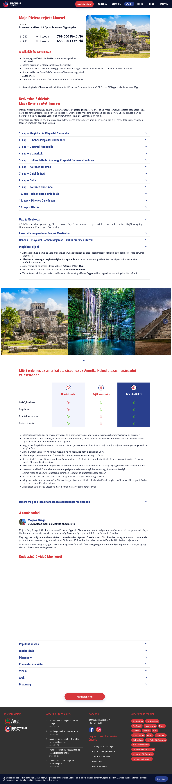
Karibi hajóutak (138, 740)
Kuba (155, 730)
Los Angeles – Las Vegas (103, 746)
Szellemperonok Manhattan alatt (63, 731)
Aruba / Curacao (138, 735)
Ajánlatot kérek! (84, 4)
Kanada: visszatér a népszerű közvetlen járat (62, 762)
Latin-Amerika (160, 735)
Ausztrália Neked (16, 729)
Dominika (146, 730)
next (165, 321)
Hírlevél (163, 4)
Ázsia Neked (12, 721)
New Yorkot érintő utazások (156, 740)
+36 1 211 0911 (95, 722)
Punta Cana (97, 761)
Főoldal (102, 4)
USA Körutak (137, 726)
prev (6, 321)
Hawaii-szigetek (150, 726)
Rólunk (115, 4)
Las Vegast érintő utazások (142, 759)
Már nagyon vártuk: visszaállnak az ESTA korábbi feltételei (64, 751)
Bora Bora (136, 730)
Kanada (149, 735)
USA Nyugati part (152, 721)
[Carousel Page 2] (88, 361)
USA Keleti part (138, 721)
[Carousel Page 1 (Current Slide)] (84, 361)
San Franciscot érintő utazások (143, 749)
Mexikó (161, 726)
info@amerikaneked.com (99, 719)
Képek (140, 4)
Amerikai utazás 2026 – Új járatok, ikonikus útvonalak (64, 740)
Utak (128, 4)
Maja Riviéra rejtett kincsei (103, 751)
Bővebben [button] (53, 780)
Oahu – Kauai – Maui (101, 756)
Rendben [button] (161, 779)
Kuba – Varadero (99, 766)
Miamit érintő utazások (141, 745)
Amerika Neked (17, 4)
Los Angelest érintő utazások (143, 754)
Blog (151, 4)
